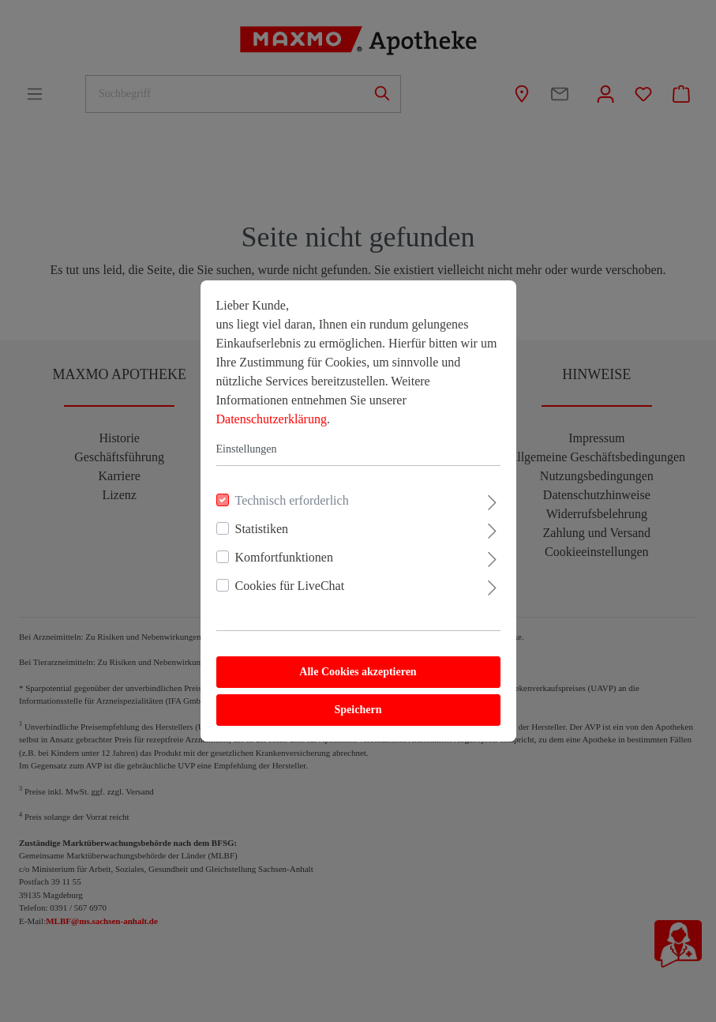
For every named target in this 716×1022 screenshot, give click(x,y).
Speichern (358, 710)
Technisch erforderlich (292, 500)
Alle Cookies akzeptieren (357, 672)
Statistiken (262, 528)
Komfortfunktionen (284, 557)
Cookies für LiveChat (290, 585)
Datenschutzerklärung (271, 419)
